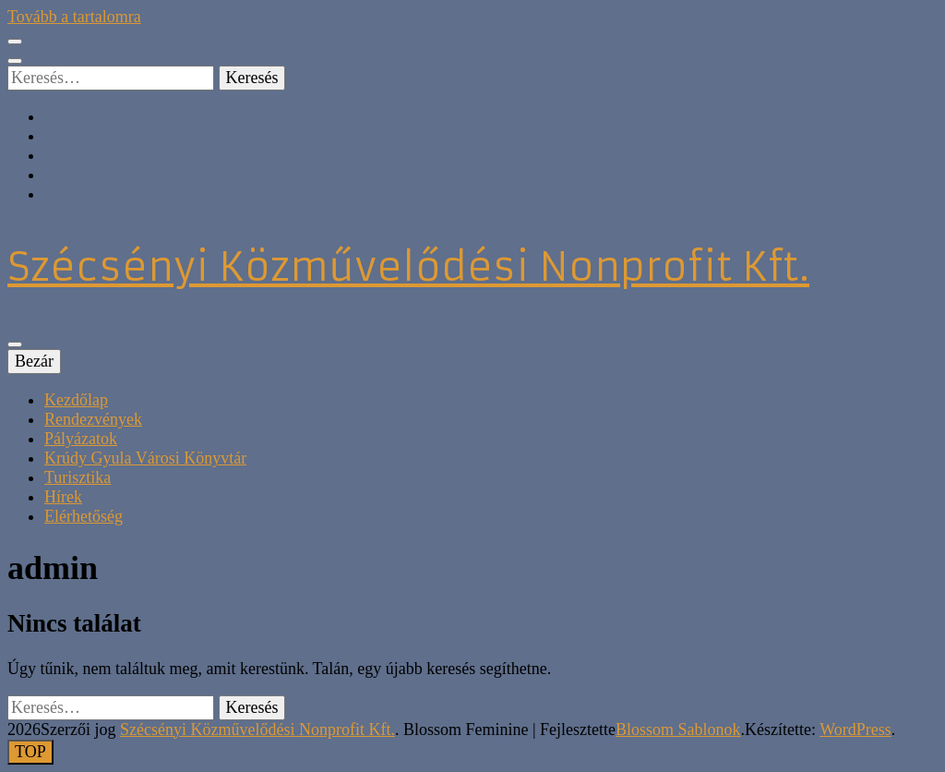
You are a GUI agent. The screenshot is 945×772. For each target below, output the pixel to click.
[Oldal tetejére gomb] (30, 752)
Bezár (34, 361)
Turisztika (77, 477)
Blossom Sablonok (678, 729)
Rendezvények (93, 419)
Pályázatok (80, 438)
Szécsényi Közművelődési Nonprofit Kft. (408, 267)
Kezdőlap (76, 400)
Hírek (63, 497)
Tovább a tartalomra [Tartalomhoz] (74, 16)
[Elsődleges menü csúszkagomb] (14, 344)
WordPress (855, 729)
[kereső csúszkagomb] (14, 61)
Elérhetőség (83, 516)
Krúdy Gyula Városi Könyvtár (145, 458)
